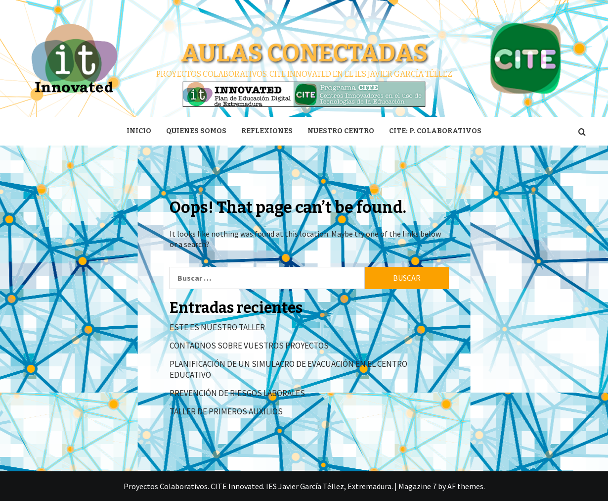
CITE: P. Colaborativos (435, 131)
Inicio (139, 131)
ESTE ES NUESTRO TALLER (217, 327)
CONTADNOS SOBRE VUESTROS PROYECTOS (249, 345)
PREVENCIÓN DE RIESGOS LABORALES (237, 393)
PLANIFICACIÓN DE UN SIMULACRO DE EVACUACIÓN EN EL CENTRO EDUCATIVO (288, 369)
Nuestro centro (340, 131)
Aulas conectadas (304, 53)
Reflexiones (267, 131)
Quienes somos (196, 131)
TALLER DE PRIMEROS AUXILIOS (226, 411)
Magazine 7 (417, 486)
